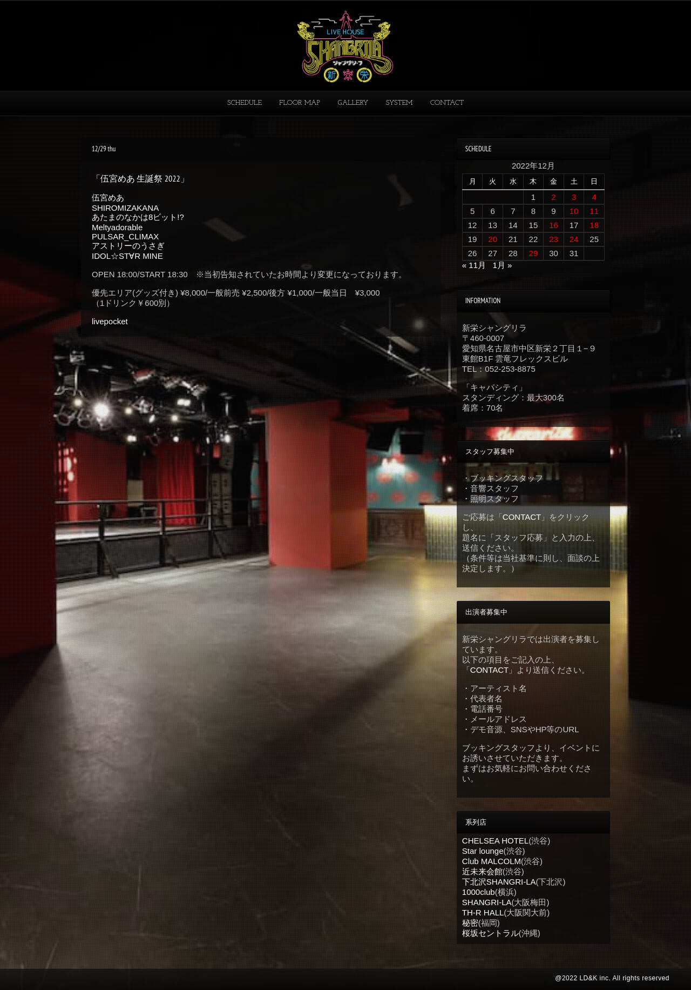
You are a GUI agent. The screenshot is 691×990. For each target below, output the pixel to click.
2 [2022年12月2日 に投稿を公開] (553, 197)
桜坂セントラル (490, 933)
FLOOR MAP (299, 102)
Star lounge (483, 850)
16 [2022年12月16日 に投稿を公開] (553, 225)
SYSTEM (399, 102)
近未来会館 (482, 871)
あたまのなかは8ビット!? (138, 217)
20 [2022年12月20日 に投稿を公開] (492, 239)
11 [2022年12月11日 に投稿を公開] (594, 211)
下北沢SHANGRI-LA (499, 881)
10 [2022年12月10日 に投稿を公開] (574, 211)
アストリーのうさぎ (128, 245)
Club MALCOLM (491, 861)
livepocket (110, 321)
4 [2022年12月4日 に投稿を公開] (594, 197)
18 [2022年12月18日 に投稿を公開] (594, 225)
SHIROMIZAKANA (125, 207)
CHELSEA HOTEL (495, 840)
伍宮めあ (108, 197)
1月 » (502, 265)
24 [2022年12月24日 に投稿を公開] (574, 239)
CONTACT (447, 102)
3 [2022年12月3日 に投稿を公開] (574, 197)
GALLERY (353, 102)
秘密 (470, 922)
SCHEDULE (244, 102)
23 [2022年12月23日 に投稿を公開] (553, 239)
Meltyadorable (117, 227)
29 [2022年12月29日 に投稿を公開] (533, 253)
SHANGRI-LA (487, 902)
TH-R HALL (483, 912)
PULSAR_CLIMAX (125, 236)
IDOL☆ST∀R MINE (127, 255)
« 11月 (474, 265)
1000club (478, 892)
